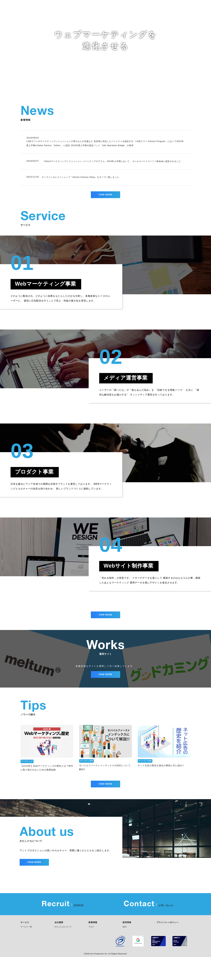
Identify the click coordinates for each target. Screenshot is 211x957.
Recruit (202, 6)
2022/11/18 (32, 177)
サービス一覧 (26, 927)
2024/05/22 (32, 138)
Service (134, 6)
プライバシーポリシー (167, 922)
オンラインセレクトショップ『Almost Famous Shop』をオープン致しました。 (81, 177)
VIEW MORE (105, 195)
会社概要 (59, 922)
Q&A (124, 927)
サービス (25, 922)
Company (184, 6)
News (119, 6)
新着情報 (93, 922)
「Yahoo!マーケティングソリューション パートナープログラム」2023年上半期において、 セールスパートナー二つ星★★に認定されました (111, 161)
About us (151, 6)
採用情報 (126, 922)
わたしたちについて (63, 927)
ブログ (91, 927)
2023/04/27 (32, 161)
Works (168, 6)
